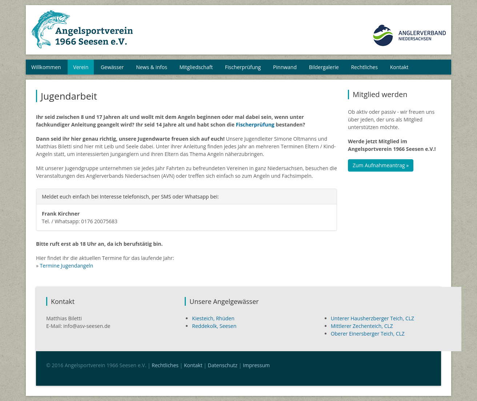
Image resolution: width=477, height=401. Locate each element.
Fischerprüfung (243, 67)
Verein (80, 67)
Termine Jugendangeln (66, 265)
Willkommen (46, 67)
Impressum (256, 365)
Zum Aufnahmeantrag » (381, 165)
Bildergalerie (324, 67)
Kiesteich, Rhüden (213, 318)
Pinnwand (285, 67)
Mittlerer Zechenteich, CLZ (362, 325)
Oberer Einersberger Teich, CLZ (368, 333)
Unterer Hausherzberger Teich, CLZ (372, 318)
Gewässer (112, 67)
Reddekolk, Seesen (214, 325)
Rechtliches (364, 67)
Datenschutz (222, 365)
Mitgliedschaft (196, 67)
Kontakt (399, 67)
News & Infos (151, 67)
